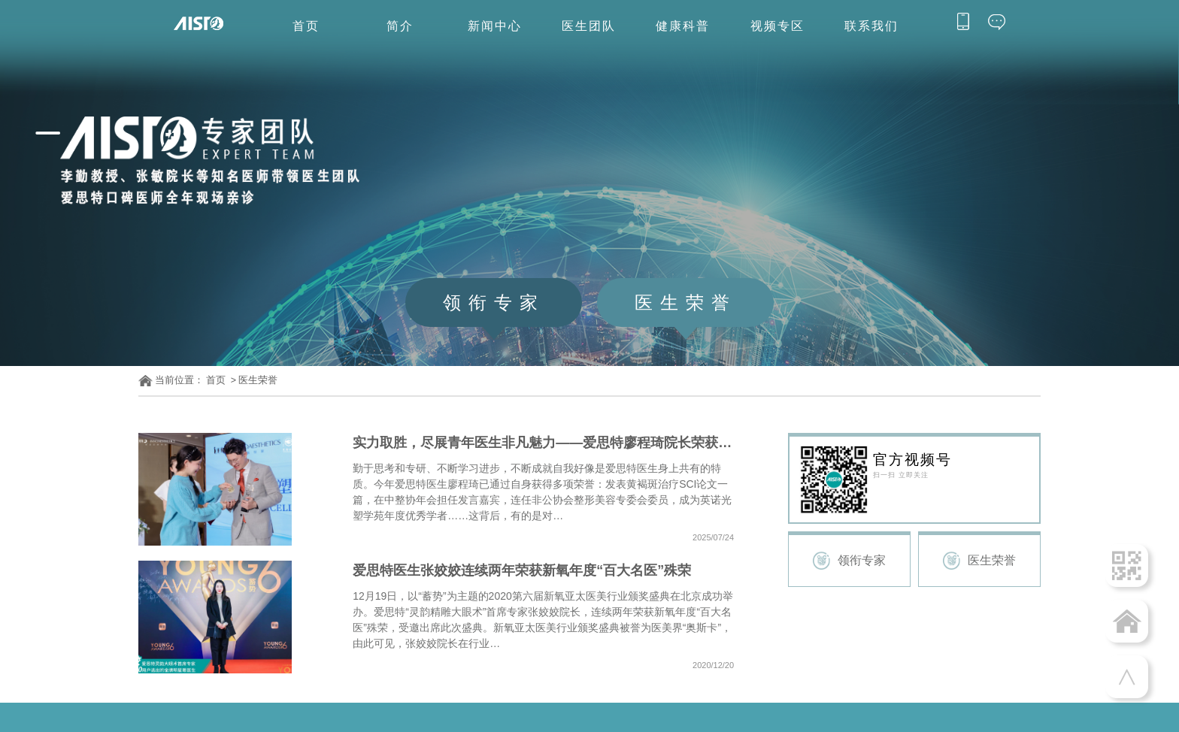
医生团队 (589, 26)
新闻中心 (495, 26)
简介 (400, 26)
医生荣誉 (257, 380)
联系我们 (871, 26)
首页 (306, 26)
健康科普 (683, 26)
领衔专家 (862, 560)
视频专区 (777, 26)
